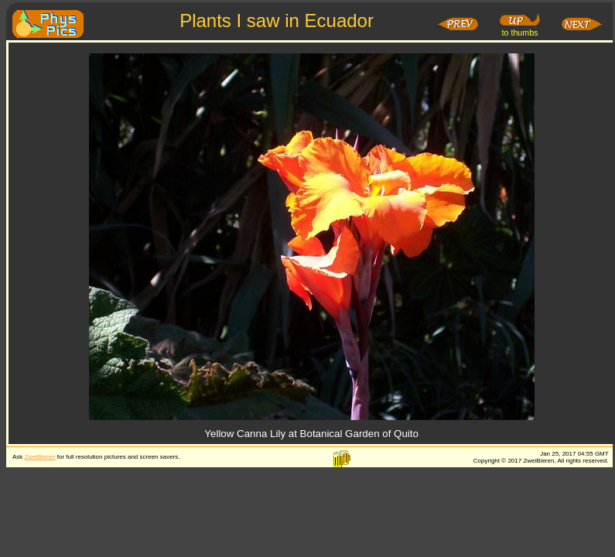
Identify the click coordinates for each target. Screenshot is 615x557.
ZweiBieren (40, 456)
